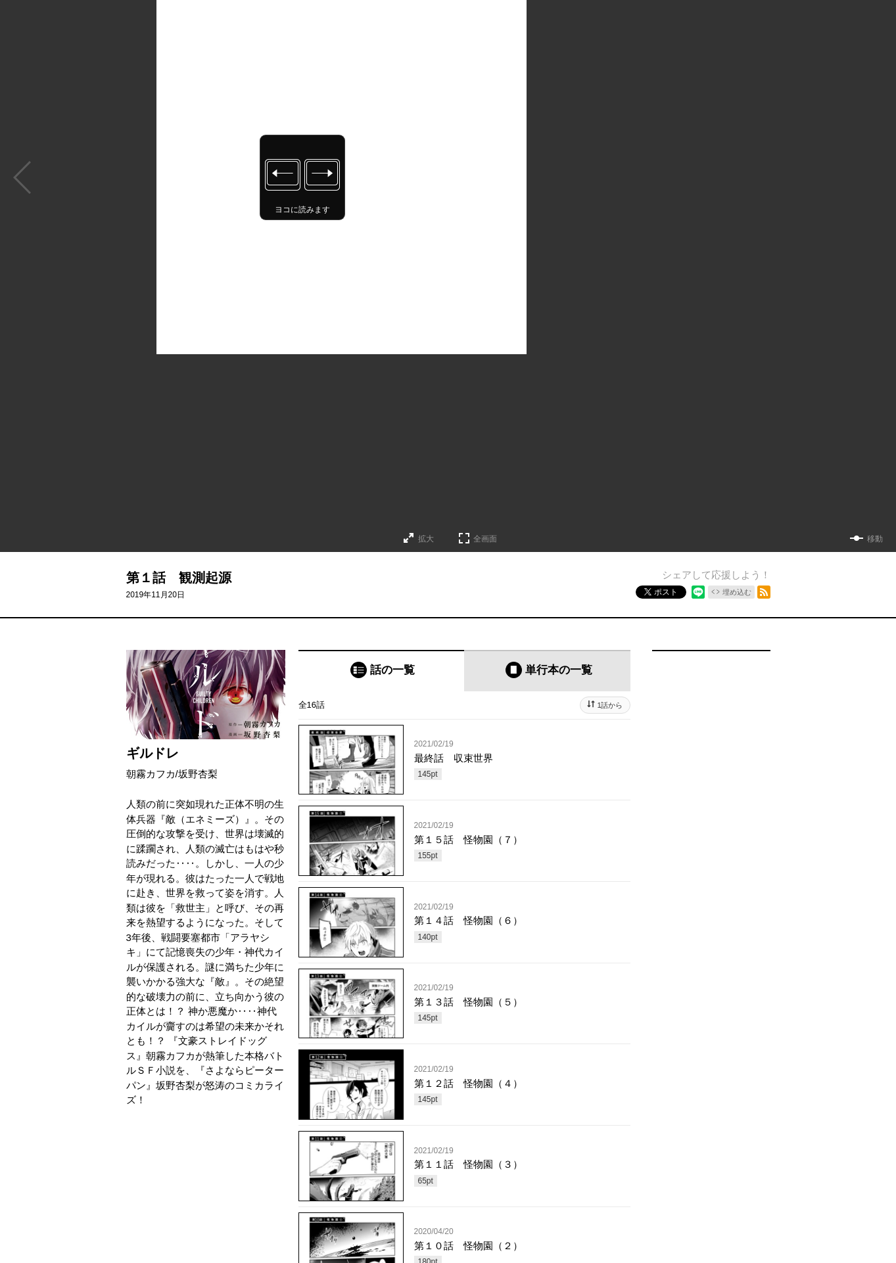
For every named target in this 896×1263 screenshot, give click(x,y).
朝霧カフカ (151, 773)
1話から (610, 705)
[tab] (381, 670)
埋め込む (736, 592)
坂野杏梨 (198, 773)
